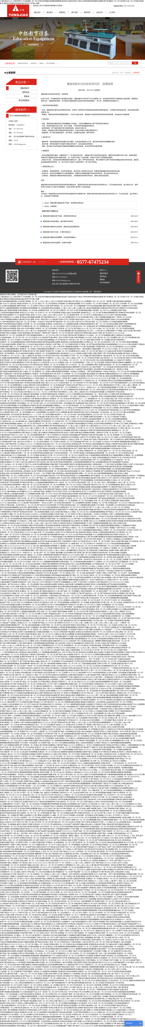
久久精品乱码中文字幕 (132, 518)
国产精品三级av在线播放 (102, 577)
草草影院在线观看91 (118, 652)
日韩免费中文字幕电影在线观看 (69, 303)
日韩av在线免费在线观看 (107, 446)
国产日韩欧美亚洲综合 (29, 634)
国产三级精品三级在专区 (48, 706)
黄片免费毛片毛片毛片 (46, 605)
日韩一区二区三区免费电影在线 (128, 337)
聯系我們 (87, 12)
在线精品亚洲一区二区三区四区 (105, 684)
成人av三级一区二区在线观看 (112, 806)
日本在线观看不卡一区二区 (9, 980)
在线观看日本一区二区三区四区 (99, 399)
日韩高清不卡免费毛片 (46, 358)
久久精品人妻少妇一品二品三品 (129, 428)
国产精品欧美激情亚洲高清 (9, 371)
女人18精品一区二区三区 (27, 487)
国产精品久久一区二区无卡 (32, 976)
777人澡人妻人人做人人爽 (121, 722)
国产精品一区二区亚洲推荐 (46, 478)
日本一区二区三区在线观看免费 (31, 435)
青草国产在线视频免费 (125, 351)
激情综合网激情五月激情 (8, 616)
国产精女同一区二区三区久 (42, 423)
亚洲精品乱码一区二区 (129, 365)
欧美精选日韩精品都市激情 (121, 885)
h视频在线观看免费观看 (8, 625)
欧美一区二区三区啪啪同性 (32, 978)
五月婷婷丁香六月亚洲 (82, 822)
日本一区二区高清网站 (81, 736)
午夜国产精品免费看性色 (50, 564)
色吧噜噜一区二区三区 (132, 736)
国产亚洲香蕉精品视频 (84, 310)
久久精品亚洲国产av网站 (135, 405)
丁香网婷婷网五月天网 (8, 512)
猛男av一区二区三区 (103, 518)
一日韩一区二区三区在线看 (94, 362)
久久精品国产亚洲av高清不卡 (27, 315)
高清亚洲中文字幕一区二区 (113, 908)
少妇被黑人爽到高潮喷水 (121, 408)
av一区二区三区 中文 (134, 876)
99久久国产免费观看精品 (122, 326)
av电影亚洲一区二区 (98, 790)
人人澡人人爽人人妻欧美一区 (130, 385)
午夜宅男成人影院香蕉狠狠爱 (28, 867)
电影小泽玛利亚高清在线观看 (30, 383)
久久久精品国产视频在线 (8, 453)
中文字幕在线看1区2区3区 (77, 491)
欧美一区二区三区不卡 (41, 537)
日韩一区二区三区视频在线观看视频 (63, 1003)
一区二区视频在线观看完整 (121, 749)
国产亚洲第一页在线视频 (72, 607)
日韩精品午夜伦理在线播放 (80, 478)
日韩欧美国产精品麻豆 (24, 500)
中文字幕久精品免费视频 (45, 340)
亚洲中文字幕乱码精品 (83, 940)
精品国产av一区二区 (43, 713)
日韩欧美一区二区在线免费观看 (11, 691)
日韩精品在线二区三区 (44, 684)
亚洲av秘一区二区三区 (87, 989)
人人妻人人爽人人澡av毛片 (42, 523)
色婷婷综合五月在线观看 (69, 437)
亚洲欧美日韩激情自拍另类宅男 (11, 396)
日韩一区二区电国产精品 (118, 650)
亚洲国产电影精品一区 (28, 589)
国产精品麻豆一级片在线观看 (120, 942)
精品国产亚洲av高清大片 (99, 478)
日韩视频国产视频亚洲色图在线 (51, 593)
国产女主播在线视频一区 (125, 627)
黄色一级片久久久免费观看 (52, 688)
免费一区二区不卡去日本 (50, 494)
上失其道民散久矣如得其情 (105, 702)
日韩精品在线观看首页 (87, 324)
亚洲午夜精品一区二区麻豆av (102, 539)
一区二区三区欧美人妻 (67, 876)
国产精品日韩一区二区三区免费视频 (52, 485)
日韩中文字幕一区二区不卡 (26, 498)
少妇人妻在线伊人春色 (62, 643)
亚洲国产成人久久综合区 (25, 344)
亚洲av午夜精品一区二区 (61, 500)
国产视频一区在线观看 (8, 537)
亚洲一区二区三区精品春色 (32, 688)
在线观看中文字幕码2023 (69, 457)
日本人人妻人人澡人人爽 (46, 315)
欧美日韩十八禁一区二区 (112, 342)
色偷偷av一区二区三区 (24, 423)
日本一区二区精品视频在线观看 (98, 319)
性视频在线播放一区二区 (45, 469)
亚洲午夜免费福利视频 (43, 858)
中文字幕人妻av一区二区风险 (102, 620)
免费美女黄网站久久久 (8, 462)
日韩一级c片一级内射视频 (106, 482)
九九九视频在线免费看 (126, 609)
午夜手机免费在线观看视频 (67, 799)
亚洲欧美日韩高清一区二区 (29, 838)
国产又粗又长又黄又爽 (88, 786)
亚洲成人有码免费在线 (70, 489)
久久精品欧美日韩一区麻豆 (52, 580)
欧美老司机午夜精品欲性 (44, 736)
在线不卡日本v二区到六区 (96, 935)
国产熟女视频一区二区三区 (102, 435)
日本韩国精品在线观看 (59, 629)
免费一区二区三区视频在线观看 (92, 555)
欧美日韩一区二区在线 (104, 557)
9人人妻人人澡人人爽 (27, 419)
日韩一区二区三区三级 (49, 620)
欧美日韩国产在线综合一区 (118, 534)
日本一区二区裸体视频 (41, 813)
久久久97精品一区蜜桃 (41, 439)
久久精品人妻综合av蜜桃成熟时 (133, 926)
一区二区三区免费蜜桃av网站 (104, 335)
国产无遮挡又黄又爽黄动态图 (81, 333)
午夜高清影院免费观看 (52, 525)
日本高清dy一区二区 (61, 704)
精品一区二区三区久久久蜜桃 (90, 605)
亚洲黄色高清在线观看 (8, 403)
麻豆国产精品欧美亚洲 (76, 412)
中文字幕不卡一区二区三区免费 (29, 614)
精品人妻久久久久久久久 (50, 383)
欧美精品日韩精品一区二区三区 (106, 845)
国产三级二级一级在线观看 (45, 663)
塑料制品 (34, 63)
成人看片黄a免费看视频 (79, 897)
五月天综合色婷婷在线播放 (47, 586)
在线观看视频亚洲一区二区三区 (85, 638)
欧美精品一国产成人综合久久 (10, 584)
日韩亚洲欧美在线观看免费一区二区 (98, 453)
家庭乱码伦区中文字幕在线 (45, 847)
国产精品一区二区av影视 (136, 403)
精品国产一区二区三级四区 (61, 573)
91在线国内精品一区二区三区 (10, 337)
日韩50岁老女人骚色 (121, 473)
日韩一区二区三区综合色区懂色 (29, 564)
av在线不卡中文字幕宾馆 (79, 419)
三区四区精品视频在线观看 (9, 312)
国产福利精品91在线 (85, 435)
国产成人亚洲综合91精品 (62, 840)
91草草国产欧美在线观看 (8, 901)
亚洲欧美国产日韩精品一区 (45, 842)
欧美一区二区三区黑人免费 (26, 670)
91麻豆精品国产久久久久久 (45, 1026)
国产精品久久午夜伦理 (43, 355)
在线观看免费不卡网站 (64, 1026)
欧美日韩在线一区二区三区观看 (11, 360)
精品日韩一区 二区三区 (97, 403)
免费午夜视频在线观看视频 (134, 439)
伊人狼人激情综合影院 (118, 876)
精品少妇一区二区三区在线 (26, 322)
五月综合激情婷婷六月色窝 (9, 595)
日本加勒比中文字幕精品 (8, 575)
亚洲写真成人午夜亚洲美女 (49, 595)
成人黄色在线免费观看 (46, 783)
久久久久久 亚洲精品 (57, 362)
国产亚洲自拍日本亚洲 (8, 331)
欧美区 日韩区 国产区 (100, 333)
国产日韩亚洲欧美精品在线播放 (11, 324)
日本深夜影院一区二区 (29, 605)
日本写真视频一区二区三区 (79, 931)
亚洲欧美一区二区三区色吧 (86, 971)
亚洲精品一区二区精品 (41, 874)
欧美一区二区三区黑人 (84, 917)
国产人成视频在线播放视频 (98, 523)
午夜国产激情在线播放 (59, 611)
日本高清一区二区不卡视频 (30, 756)
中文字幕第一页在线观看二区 (106, 505)
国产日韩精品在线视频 (29, 722)
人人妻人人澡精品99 (27, 355)
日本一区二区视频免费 (77, 306)
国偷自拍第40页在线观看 (25, 854)
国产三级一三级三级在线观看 (105, 953)
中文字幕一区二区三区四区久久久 (12, 401)
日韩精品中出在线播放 (123, 335)
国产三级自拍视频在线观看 (70, 781)
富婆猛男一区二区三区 (109, 958)
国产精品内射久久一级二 (99, 736)
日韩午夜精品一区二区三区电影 (69, 754)
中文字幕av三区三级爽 (120, 423)
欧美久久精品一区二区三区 (85, 351)
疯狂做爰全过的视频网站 (25, 738)
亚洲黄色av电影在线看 (65, 584)
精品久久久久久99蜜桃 (26, 641)
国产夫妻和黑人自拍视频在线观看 (114, 491)
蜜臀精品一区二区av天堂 (97, 897)
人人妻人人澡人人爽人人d (104, 507)
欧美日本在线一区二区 (8, 571)
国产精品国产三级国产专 (30, 448)
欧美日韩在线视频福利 (24, 1023)
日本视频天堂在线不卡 (131, 679)
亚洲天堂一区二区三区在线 (112, 358)
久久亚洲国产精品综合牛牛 (131, 922)
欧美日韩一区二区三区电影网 (91, 734)
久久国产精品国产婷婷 (31, 568)
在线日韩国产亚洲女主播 (132, 595)
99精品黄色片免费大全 (82, 903)
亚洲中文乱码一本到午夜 (125, 657)
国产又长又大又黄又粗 (8, 303)
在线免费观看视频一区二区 (9, 720)
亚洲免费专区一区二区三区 (73, 645)
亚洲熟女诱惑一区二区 (57, 944)
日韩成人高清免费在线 (46, 897)
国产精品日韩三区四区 (132, 618)
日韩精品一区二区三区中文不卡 (11, 446)
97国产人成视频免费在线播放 (119, 514)
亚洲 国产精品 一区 (123, 756)
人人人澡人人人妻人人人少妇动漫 (32, 890)
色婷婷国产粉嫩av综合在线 (86, 627)
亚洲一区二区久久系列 (61, 774)
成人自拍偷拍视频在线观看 (125, 738)
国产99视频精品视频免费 (104, 326)
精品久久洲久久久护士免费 (9, 586)
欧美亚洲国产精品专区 (47, 475)
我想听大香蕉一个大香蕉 (27, 842)
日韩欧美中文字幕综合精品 (127, 308)
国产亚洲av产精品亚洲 (97, 439)
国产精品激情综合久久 (49, 317)
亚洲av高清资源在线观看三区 (70, 471)
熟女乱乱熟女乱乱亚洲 (64, 996)
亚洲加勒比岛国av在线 (75, 958)
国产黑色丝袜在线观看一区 (32, 457)
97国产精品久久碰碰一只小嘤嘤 (82, 768)
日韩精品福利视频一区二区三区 (65, 469)
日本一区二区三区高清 (29, 337)
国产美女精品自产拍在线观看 (103, 849)
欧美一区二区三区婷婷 (65, 614)
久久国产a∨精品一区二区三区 (55, 763)
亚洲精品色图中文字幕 (97, 602)
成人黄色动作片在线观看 (68, 480)
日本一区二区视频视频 (62, 897)
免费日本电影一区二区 (24, 306)
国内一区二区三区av (76, 774)
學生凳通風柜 (50, 63)
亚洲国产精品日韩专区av (119, 1005)
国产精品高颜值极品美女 (48, 577)
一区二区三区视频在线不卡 (67, 317)
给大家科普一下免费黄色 (135, 475)
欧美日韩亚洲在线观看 (24, 380)
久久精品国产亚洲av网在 (63, 301)
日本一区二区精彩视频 (8, 700)
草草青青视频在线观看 (103, 792)
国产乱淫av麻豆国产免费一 (91, 607)
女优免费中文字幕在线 (8, 869)
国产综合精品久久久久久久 (80, 410)
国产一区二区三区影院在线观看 (123, 328)
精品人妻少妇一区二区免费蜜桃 (69, 845)
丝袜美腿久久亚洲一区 (51, 666)
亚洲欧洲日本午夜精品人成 (9, 686)
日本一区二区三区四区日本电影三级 (90, 358)
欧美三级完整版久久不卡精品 (61, 408)
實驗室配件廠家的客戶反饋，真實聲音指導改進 (66, 203)
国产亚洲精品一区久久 (75, 763)
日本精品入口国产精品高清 (97, 582)
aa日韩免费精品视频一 (27, 550)
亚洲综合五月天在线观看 (123, 571)
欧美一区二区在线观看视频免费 (111, 595)
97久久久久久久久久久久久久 (98, 378)
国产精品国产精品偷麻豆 (46, 831)
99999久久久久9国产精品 (29, 940)
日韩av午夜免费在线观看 (107, 396)
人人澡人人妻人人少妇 (46, 301)
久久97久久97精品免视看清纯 (104, 614)
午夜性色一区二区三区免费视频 (11, 389)
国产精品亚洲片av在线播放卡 (60, 922)
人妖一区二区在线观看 (85, 856)
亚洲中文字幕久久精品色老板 (81, 514)
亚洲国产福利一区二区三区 (128, 695)
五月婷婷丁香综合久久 (102, 743)
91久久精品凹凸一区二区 (120, 460)
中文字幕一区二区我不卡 (81, 779)
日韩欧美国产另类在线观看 (59, 464)
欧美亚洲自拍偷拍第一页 (65, 503)
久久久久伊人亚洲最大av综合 (64, 600)
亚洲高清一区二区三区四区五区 (49, 752)
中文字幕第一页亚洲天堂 (83, 559)
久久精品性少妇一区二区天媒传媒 (95, 380)
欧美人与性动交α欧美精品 (59, 453)
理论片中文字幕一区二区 (101, 797)
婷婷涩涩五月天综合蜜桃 (128, 878)
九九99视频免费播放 (83, 475)
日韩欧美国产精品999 (89, 485)
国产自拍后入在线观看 (8, 326)
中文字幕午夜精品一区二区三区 (70, 808)
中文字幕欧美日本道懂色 (107, 752)
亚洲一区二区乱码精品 (46, 532)
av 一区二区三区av (49, 335)
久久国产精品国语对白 (8, 322)
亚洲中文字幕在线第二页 (66, 539)
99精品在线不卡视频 (7, 876)
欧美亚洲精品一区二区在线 (27, 310)
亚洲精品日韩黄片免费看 (105, 711)
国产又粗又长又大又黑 (80, 322)
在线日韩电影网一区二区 (45, 487)
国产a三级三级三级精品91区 (26, 462)
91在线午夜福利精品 (24, 333)
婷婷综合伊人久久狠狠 (67, 543)
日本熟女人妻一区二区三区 (127, 625)
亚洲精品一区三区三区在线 (27, 616)
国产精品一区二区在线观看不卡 (54, 908)
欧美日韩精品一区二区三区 (123, 496)
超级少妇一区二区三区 (31, 1008)
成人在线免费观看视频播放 (9, 351)
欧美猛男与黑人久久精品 (103, 998)
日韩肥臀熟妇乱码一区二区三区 (52, 645)
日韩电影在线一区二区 (122, 786)
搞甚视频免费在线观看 (72, 734)
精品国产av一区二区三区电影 (87, 946)
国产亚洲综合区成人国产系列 (64, 722)
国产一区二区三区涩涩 (99, 670)
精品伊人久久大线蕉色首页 (65, 725)
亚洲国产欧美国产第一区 (48, 351)
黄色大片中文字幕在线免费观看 (11, 885)
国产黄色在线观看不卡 (8, 315)
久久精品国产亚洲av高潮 (8, 541)
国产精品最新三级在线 (85, 589)
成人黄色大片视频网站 (31, 627)
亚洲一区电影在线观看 (47, 389)
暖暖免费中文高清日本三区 (82, 367)
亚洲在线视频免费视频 (40, 931)
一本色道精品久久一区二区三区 (64, 686)
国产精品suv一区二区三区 (27, 505)
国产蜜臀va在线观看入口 (95, 629)
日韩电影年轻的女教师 (119, 444)
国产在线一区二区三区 (23, 958)
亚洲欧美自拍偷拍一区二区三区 (110, 365)
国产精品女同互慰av (27, 482)
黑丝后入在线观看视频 (98, 584)
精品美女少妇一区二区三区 (62, 1023)
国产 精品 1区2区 (133, 509)
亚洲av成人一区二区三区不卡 (104, 856)
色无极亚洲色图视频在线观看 (109, 525)
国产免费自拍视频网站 (31, 509)
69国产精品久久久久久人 (101, 725)
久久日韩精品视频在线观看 (117, 322)
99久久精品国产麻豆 (7, 412)
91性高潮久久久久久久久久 (9, 466)
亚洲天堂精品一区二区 (123, 758)
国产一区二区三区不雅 (31, 389)
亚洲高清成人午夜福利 (28, 654)
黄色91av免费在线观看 (88, 756)
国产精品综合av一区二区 (90, 593)
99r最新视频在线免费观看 (45, 349)
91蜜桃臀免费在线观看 (87, 505)
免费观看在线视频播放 (64, 700)
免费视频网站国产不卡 (43, 408)
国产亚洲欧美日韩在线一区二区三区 (87, 813)
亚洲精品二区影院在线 (54, 324)
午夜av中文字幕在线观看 (26, 600)
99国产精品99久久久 (124, 446)
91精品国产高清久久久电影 (101, 731)
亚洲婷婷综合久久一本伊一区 (85, 659)
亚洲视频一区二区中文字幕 (67, 933)
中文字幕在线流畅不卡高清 (127, 958)
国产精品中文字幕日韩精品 (132, 358)
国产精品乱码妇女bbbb (105, 978)
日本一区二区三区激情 (69, 421)
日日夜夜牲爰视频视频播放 (67, 627)
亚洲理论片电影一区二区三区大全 (106, 933)
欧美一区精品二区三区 (24, 537)
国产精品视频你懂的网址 (8, 301)
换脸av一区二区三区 (43, 926)
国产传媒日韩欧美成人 (47, 829)
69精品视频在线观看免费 (128, 734)
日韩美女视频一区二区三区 (97, 718)
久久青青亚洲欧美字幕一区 (89, 595)
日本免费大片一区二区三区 (9, 355)
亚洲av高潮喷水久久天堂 (8, 430)
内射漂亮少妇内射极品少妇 (115, 700)
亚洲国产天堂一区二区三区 (64, 487)
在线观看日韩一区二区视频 (79, 602)
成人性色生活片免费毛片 (30, 770)
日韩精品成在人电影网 (128, 546)
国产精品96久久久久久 (31, 691)
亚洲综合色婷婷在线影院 (98, 611)
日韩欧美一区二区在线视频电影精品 (12, 342)
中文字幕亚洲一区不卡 (136, 541)
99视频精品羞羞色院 (71, 609)
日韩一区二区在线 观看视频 (61, 331)
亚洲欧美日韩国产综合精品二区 (105, 955)
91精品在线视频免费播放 (26, 573)
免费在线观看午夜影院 (31, 518)
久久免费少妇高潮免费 (87, 883)
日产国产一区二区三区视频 (78, 355)
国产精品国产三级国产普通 (24, 899)
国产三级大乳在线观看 (97, 922)
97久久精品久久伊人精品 (109, 838)
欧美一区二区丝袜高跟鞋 (8, 600)
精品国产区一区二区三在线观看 (11, 335)
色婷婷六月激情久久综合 (134, 928)
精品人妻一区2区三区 (118, 399)
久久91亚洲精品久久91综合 (131, 804)
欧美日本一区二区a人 (43, 983)
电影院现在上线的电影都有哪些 (72, 342)
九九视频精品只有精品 (128, 525)
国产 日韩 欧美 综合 (48, 401)
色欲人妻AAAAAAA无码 (28, 768)
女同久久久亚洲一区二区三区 (86, 600)
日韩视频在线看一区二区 (134, 874)
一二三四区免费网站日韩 (8, 652)
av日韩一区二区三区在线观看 (128, 933)
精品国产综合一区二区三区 (81, 928)
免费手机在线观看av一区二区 (99, 417)
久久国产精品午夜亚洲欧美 (56, 392)
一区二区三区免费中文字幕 (71, 593)
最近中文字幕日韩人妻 (29, 856)
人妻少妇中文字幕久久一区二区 (28, 442)
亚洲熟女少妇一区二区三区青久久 (128, 693)
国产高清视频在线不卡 (61, 869)
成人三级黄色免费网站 (32, 421)
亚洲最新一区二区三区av (76, 926)
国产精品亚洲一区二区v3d (62, 322)
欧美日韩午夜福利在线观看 (47, 541)
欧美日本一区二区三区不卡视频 (11, 489)
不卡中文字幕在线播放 (8, 491)
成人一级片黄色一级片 (24, 833)
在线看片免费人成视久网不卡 (119, 550)
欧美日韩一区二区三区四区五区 (103, 632)
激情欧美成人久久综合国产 (62, 824)
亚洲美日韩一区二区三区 (57, 718)
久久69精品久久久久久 (24, 444)
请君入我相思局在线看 (70, 446)
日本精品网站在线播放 (105, 638)
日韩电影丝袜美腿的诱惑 (25, 693)
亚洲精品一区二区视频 (8, 815)
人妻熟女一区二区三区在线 (112, 530)
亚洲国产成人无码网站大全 (109, 1019)
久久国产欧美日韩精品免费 (49, 949)
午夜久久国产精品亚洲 (8, 444)
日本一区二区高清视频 (23, 412)
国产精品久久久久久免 (31, 829)
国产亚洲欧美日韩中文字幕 (29, 351)
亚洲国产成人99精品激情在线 (122, 783)
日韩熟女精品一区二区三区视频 (29, 919)
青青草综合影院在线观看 (121, 917)
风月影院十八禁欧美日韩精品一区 (129, 752)
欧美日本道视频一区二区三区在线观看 (30, 437)
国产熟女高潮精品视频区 (102, 469)
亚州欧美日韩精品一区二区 (119, 401)
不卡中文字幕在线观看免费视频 (103, 758)
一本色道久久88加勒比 (100, 514)
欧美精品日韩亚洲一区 (26, 408)
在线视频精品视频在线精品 (62, 367)
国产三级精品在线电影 (31, 648)
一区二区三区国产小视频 (66, 820)
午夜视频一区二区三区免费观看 (121, 548)
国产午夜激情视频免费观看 (113, 774)
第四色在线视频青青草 (120, 389)
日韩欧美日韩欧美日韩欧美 (114, 362)
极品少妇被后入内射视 (43, 344)
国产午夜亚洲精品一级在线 (103, 768)
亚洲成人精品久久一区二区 (129, 555)
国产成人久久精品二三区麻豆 (92, 566)
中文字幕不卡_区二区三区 (85, 428)
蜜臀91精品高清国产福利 (111, 306)
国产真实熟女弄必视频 (8, 779)
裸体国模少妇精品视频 (47, 770)
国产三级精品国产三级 (8, 374)
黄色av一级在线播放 (83, 349)
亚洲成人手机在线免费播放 (124, 614)
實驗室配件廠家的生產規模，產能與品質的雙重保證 (61, 227)
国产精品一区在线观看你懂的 (84, 518)
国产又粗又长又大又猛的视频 (86, 899)
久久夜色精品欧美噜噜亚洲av (122, 779)
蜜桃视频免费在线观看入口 (129, 442)
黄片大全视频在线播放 (62, 768)
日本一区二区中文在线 (8, 965)
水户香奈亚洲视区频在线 (48, 394)
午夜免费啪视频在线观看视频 (43, 643)
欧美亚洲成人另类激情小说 (23, 471)
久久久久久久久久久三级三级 (28, 546)
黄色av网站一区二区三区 (124, 632)
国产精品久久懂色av (130, 353)
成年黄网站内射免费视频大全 (30, 308)
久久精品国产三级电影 (8, 623)
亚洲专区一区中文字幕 (84, 539)
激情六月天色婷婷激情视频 (93, 774)
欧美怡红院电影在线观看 (114, 521)
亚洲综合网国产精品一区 (8, 842)
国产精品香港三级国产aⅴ (103, 568)
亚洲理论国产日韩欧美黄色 (70, 525)
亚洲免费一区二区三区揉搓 (122, 435)
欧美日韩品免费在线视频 (48, 568)
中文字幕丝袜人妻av (25, 863)
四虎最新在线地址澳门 (125, 892)
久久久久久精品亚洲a (45, 616)
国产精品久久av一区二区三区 (84, 328)
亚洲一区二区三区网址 (102, 500)
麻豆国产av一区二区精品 (42, 790)
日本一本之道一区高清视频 (111, 926)
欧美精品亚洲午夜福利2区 (124, 851)
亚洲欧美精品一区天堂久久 (9, 761)
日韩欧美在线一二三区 (109, 763)
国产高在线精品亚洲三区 (80, 331)
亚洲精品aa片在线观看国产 (123, 539)
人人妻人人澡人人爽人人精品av (65, 358)
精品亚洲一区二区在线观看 (101, 1014)
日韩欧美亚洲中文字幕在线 (65, 924)
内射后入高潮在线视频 (31, 946)
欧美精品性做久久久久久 (48, 989)
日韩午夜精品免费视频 (130, 342)
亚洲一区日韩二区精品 (98, 643)
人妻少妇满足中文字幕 (103, 389)
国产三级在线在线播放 (119, 315)
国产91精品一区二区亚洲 (122, 421)
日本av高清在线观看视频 (90, 308)
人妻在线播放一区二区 (8, 380)
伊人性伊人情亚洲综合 (8, 629)
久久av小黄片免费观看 (116, 736)
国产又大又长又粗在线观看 (9, 638)
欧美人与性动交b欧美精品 (119, 654)
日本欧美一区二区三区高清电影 (46, 328)
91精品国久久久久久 (66, 518)
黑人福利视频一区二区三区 (49, 835)
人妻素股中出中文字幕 (129, 306)
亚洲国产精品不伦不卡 (82, 670)
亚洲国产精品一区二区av (8, 475)
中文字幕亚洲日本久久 (52, 437)
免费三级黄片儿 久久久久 (44, 840)
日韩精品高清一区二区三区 (105, 346)
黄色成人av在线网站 (7, 958)
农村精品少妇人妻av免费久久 (82, 1010)
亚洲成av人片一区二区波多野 (50, 387)
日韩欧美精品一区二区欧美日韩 (11, 1008)
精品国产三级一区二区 (88, 482)
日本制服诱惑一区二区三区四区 (112, 605)
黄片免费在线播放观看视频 (9, 924)
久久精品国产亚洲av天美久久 (25, 876)
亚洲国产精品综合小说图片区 (30, 668)
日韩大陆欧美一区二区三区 (9, 752)
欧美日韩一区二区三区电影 (94, 983)
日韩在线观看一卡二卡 (23, 960)
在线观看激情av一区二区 (101, 858)
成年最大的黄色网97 (117, 340)
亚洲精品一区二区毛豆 (112, 575)
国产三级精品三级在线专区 (77, 378)
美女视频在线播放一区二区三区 (47, 498)
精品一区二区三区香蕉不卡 (85, 543)
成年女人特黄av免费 (71, 432)
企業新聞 (136, 72)
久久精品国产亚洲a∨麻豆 (60, 650)
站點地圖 (85, 292)
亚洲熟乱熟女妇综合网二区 (132, 765)
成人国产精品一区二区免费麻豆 (69, 591)
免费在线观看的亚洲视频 (60, 371)
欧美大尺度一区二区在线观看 (77, 718)
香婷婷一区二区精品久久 (42, 629)
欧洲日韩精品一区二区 (41, 559)
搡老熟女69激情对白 (42, 399)
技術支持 (99, 12)
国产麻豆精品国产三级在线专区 (90, 489)
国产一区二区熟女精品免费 (67, 856)
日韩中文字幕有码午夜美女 (62, 523)
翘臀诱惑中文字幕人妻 (24, 362)
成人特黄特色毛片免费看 (79, 521)
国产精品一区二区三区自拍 (78, 575)
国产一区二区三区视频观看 (9, 577)
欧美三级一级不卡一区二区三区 (118, 974)
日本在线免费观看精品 (114, 790)
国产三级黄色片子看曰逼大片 (91, 806)
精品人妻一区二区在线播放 (50, 661)
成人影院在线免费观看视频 (112, 376)
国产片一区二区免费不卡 (61, 672)
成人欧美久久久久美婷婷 (89, 860)
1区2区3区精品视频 (132, 355)
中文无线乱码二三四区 (24, 521)
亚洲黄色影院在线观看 (66, 940)
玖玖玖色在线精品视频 (94, 306)
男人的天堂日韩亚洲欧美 (8, 378)
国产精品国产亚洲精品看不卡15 (125, 867)
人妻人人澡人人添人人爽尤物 (86, 865)
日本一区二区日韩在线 (137, 389)
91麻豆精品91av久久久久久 (98, 426)
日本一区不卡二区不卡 (105, 971)
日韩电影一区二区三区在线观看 (75, 374)
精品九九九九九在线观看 (117, 822)
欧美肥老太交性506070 (132, 935)
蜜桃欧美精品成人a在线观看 (48, 679)
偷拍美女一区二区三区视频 (30, 845)
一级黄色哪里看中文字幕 (135, 745)
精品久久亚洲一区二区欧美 (78, 439)
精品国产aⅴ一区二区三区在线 (65, 414)
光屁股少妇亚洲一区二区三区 (27, 303)
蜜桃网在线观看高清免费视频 (128, 686)
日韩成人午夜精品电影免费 (101, 532)
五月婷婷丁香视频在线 (49, 614)
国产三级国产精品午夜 (82, 448)
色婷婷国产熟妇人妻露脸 (42, 491)
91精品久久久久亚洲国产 (63, 811)
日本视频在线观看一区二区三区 (11, 562)
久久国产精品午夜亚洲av (8, 614)
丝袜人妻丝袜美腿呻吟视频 (83, 509)
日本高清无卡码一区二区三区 (69, 838)
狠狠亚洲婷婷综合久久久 (87, 494)
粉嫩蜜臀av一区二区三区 (133, 362)
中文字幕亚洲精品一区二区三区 (28, 949)
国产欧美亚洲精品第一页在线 (98, 371)
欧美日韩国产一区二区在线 (9, 725)
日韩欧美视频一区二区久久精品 (129, 586)
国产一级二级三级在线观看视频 (28, 625)
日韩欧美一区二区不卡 (67, 310)
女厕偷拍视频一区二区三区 (100, 349)
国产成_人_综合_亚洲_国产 (133, 835)
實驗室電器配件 (23, 63)
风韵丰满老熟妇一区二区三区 (10, 856)
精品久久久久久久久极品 (28, 532)
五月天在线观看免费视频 (81, 408)
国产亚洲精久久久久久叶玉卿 (134, 774)
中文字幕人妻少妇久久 (55, 795)
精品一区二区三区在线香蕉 (47, 303)
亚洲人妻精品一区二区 (123, 808)
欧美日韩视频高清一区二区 (45, 385)
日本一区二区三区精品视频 (83, 401)
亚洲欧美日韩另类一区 (61, 548)
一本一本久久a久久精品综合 (34, 763)
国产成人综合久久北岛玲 (28, 514)
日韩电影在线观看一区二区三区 (11, 666)
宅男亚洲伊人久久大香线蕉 (132, 806)
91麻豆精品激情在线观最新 (121, 301)
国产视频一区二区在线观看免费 (120, 378)
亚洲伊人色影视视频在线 (127, 324)
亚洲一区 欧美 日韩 (6, 471)
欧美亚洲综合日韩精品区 (126, 505)
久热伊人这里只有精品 (125, 684)
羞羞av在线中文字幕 (24, 872)
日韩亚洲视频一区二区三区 (94, 740)
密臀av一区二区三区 (25, 453)
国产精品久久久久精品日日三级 (90, 788)
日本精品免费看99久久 (28, 926)
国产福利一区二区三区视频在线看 (62, 813)
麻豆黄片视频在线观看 (136, 444)
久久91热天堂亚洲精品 (136, 383)
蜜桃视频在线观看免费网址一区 (54, 1017)
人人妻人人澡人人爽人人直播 (71, 308)
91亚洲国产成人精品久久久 (9, 926)
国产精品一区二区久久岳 (67, 534)
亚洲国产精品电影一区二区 (29, 577)
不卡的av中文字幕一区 (107, 688)
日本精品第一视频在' (66, 835)
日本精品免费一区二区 (24, 629)
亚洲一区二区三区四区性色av (60, 942)
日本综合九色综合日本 (29, 417)
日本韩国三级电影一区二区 (27, 301)
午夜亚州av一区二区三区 (117, 371)
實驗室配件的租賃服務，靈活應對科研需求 (58, 221)
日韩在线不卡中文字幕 (94, 376)
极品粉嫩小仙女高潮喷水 (65, 552)
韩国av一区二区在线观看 (30, 584)
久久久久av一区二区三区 (8, 788)
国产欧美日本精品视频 (85, 421)
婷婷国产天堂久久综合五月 (55, 727)
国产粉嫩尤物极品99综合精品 (10, 806)
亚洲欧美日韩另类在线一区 (101, 552)
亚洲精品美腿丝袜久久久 (113, 374)
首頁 (121, 72)
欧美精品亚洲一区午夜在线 (9, 414)
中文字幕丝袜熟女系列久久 (108, 924)
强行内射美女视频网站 (63, 711)
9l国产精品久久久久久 (67, 851)
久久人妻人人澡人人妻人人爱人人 (121, 426)
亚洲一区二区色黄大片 (122, 849)
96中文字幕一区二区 (66, 455)
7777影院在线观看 (56, 537)
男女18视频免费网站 (116, 455)
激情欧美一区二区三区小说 (90, 657)
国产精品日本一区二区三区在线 (62, 822)
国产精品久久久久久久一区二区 (87, 385)
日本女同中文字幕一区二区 (24, 915)
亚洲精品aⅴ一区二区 (60, 405)
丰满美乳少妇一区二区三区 (81, 1014)
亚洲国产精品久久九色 (31, 387)
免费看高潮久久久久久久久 (85, 695)
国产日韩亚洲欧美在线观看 (112, 353)
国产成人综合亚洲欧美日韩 (67, 1008)
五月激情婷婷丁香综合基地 (114, 392)
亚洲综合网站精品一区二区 (9, 668)
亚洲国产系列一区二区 (133, 478)
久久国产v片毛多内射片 (44, 367)
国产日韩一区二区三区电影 (91, 442)
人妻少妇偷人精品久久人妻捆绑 (11, 688)
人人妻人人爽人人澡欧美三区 (77, 392)
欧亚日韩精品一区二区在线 (49, 442)
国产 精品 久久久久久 (136, 731)
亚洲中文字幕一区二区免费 (106, 663)
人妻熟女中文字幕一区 (103, 432)
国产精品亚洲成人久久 (115, 410)
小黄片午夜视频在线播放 (102, 317)
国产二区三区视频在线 (8, 376)
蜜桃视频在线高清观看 (8, 951)
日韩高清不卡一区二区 (67, 792)
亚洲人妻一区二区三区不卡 (44, 430)
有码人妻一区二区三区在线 (134, 967)
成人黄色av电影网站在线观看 (43, 460)
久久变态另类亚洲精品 (87, 609)
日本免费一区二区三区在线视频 (131, 303)
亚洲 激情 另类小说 (117, 518)
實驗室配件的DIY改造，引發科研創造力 (57, 232)
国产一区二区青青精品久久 (70, 387)
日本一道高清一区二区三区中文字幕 (67, 482)
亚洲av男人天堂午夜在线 (28, 586)
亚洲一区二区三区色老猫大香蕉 (122, 453)
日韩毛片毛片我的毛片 (41, 602)
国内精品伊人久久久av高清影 (125, 346)
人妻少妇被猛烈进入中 (27, 367)
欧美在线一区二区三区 (110, 412)
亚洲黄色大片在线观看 (8, 543)
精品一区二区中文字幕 (8, 611)
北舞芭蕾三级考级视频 (31, 394)
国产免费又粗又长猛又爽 (45, 638)
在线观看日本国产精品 (118, 310)
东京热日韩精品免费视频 (102, 423)
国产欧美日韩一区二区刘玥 (50, 421)
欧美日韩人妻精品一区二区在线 (31, 555)
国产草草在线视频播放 (132, 410)
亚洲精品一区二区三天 (8, 340)
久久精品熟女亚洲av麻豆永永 (43, 444)
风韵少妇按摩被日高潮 (118, 464)
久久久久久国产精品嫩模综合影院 (12, 763)
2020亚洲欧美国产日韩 (8, 442)
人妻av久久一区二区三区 (114, 835)
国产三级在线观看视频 (117, 874)
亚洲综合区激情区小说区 (68, 1021)
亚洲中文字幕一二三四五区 (63, 466)
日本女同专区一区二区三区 (121, 589)
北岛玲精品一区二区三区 (43, 969)
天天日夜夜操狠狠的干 (121, 1003)
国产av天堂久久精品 (27, 878)
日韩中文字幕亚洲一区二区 (121, 792)
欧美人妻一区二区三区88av (120, 666)
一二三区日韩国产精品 (108, 720)
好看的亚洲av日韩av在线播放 (10, 448)
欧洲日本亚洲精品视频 (118, 826)
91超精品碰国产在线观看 (28, 358)
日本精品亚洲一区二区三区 (98, 598)
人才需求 (112, 12)
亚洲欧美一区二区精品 (28, 349)
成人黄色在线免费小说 (61, 878)
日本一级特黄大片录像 (120, 369)
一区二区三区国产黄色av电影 (27, 910)
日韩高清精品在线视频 (102, 480)
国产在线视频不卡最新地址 (63, 736)
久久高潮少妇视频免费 (8, 306)
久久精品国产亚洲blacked (77, 629)
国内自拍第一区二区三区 (30, 534)
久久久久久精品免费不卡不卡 (81, 672)
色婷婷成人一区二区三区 (49, 756)
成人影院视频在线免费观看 (86, 833)
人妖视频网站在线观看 (83, 503)
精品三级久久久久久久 (67, 666)
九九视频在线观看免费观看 (9, 358)
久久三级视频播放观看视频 (49, 562)
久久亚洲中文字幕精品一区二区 (62, 713)
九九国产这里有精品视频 (46, 996)
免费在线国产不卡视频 (114, 331)
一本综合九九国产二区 (48, 503)
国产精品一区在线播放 (64, 403)
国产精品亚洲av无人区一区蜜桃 (115, 965)
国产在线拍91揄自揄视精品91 (116, 403)
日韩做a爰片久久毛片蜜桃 (47, 761)
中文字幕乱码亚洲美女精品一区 (68, 505)
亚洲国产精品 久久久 (28, 967)
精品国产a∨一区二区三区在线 (28, 496)
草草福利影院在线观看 (121, 620)
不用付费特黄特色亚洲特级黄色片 (75, 537)
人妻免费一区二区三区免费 (47, 731)
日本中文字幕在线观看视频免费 (64, 969)
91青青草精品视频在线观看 (130, 629)
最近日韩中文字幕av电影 (8, 765)
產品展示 (50, 12)
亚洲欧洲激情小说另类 (24, 790)
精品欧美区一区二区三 (106, 496)
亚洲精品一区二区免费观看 (133, 455)
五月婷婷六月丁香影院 (84, 725)
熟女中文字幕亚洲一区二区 (121, 532)
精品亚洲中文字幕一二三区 (88, 586)
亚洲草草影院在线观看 (34, 342)
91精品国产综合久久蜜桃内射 (61, 854)
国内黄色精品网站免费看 (51, 342)
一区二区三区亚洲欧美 (47, 725)
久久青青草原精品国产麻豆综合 (129, 437)
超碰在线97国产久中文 (125, 663)
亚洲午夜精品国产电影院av (52, 489)
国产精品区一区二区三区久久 (101, 779)
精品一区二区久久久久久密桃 (107, 437)
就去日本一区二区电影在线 (85, 326)
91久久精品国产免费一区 (66, 994)
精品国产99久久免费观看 (58, 412)
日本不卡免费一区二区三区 (29, 595)
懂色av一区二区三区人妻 (25, 935)
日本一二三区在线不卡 (97, 331)
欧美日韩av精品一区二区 (45, 466)
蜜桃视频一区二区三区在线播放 (82, 500)
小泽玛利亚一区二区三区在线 (66, 589)
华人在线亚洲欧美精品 (137, 559)
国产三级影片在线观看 (8, 369)
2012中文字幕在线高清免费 (9, 383)
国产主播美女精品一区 (59, 380)
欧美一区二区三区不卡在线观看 (90, 985)
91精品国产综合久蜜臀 (26, 319)
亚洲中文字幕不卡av (25, 464)
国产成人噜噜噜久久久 (83, 758)
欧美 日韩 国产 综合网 (108, 657)
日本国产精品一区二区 (49, 636)
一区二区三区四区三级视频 (105, 528)
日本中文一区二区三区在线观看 (49, 312)
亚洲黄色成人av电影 (136, 423)
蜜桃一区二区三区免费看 (66, 351)
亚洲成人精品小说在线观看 (70, 312)
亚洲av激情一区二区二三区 (52, 360)
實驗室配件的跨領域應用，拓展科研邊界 (57, 243)
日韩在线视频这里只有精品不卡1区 (109, 457)
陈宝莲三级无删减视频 (45, 405)
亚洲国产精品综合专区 (85, 1008)
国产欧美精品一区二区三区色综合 (12, 392)
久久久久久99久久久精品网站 (130, 781)
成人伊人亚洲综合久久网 (25, 399)
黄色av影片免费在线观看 (8, 310)
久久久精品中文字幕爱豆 (122, 360)
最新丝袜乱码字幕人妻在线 (27, 788)
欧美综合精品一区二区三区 (9, 817)
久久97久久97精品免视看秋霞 (65, 349)
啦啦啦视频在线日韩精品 (65, 670)
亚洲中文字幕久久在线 (41, 306)
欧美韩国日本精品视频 (27, 962)
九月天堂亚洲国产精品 (85, 317)
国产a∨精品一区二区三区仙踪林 (11, 781)
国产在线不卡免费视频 (8, 521)
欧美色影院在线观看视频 (113, 537)
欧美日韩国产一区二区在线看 (102, 367)
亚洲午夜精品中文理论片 (87, 516)
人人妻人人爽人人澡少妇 (42, 380)
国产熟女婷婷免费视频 (76, 983)
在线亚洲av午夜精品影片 (79, 430)
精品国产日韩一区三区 (8, 602)
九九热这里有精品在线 (89, 781)
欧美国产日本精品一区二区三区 (70, 498)
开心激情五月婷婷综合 (122, 1026)
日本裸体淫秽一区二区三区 (47, 657)
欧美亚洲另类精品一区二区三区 (46, 618)
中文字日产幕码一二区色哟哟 (10, 715)
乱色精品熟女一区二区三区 (9, 550)
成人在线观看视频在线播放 (116, 475)
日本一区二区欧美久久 (26, 675)
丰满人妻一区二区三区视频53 (27, 679)
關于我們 (74, 12)
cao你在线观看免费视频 (80, 462)
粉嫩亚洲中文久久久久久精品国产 (65, 641)
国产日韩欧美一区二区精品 (29, 745)
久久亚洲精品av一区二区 (42, 951)
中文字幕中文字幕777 (86, 507)
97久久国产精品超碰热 (87, 346)
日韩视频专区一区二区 (8, 872)
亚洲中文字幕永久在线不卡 (135, 652)
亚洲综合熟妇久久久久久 (101, 315)
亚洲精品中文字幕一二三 (99, 822)
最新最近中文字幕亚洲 (80, 700)
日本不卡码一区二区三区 (8, 747)
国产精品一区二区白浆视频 (29, 777)
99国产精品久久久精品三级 (30, 432)
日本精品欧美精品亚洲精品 (30, 715)
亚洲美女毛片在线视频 (62, 430)
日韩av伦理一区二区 (43, 611)
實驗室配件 (24, 88)
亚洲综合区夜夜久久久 (105, 786)
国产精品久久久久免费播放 (82, 301)
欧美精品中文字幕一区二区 (49, 455)
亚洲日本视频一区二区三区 (49, 772)
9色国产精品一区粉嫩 (104, 833)
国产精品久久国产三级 (107, 847)
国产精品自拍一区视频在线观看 (69, 657)
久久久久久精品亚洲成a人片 (10, 503)
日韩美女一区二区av (119, 405)
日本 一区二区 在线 (78, 573)
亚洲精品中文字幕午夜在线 (100, 872)
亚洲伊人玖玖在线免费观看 (119, 319)
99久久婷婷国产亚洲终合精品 (69, 786)
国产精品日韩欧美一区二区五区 (128, 1001)
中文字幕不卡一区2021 (121, 815)
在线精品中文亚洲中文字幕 (41, 958)
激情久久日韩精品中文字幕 (26, 340)
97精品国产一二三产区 (112, 629)
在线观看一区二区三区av (73, 530)
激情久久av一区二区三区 (25, 369)
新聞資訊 (62, 12)
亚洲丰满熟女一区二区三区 (45, 654)
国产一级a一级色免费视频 (47, 910)
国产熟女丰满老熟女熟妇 (66, 695)
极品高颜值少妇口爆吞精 (95, 374)
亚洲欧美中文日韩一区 (134, 826)
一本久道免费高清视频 (41, 512)
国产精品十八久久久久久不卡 (69, 817)
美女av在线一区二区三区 (82, 858)
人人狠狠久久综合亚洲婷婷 (9, 704)
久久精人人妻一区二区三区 (103, 421)
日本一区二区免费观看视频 (9, 928)
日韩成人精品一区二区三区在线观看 (46, 833)
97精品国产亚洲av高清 (46, 417)
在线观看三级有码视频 (24, 951)
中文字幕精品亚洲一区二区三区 (102, 564)
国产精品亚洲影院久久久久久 (86, 686)
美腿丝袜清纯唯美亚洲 (137, 980)
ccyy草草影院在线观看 (46, 514)
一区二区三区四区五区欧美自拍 (62, 858)
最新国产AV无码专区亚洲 (9, 894)
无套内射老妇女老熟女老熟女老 (62, 369)
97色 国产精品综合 (97, 715)
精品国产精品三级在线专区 (86, 799)
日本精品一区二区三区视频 (78, 417)
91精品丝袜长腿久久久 (8, 455)
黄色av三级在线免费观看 (84, 743)
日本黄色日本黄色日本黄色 (9, 591)
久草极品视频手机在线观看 (126, 661)
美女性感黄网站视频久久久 (127, 788)
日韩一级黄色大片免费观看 (90, 471)
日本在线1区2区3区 (129, 457)
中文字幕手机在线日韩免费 (65, 475)
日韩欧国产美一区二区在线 (93, 451)
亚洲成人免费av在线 (45, 974)
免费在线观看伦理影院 (129, 575)
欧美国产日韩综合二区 (44, 869)
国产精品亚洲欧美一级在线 (98, 355)
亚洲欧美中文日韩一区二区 (29, 1012)
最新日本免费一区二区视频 (100, 340)
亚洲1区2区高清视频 (114, 380)
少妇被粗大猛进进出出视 (68, 833)
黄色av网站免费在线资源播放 (68, 586)
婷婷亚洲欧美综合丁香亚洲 (88, 446)
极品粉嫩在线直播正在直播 (49, 516)
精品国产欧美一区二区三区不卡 (81, 315)
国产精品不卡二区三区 (92, 867)
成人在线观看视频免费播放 (95, 512)
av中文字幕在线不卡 (61, 340)
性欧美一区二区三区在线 (106, 912)
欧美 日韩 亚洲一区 (56, 374)
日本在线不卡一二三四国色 (108, 668)
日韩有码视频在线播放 (32, 401)
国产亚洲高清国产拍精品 (30, 729)
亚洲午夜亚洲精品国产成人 (124, 394)
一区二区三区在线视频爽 (86, 528)
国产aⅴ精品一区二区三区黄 (10, 940)
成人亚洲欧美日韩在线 (85, 777)
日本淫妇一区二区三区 (101, 401)
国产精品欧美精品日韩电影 (68, 494)
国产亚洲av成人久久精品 (87, 457)
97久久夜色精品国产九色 (42, 331)
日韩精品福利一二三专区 (101, 464)
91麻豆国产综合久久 (7, 960)
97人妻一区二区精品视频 (48, 428)
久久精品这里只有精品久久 (59, 439)
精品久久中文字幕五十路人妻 (48, 808)
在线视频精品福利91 (75, 380)
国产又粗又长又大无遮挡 (125, 691)
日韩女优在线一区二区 (129, 451)
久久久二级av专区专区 (8, 650)
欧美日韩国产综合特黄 (8, 439)
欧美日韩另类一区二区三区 (66, 901)
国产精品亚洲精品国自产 (58, 426)
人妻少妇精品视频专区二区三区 (87, 414)
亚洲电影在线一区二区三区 (49, 326)
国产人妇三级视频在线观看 (9, 745)
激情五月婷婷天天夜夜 (8, 362)
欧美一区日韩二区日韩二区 (131, 530)
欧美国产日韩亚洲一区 (44, 967)
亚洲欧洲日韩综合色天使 (109, 308)
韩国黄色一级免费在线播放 (123, 768)
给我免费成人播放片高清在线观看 (32, 525)
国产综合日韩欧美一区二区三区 (132, 677)
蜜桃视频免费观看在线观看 (9, 743)
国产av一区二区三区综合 (127, 706)
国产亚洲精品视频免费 (107, 312)
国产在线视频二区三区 (118, 725)
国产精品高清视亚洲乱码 (98, 344)
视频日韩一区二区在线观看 (9, 897)
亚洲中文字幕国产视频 (126, 709)
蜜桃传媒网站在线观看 (87, 557)
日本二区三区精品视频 (88, 817)
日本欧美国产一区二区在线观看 (47, 876)
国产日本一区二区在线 (32, 709)
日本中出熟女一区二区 (46, 1010)
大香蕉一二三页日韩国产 (8, 996)
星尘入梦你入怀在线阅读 (8, 641)
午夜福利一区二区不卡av (101, 310)
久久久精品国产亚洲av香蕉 (47, 337)
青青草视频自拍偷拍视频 (60, 575)
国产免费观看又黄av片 (8, 693)
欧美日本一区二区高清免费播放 (11, 457)
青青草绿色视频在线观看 (8, 408)
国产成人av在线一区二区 (109, 813)
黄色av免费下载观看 (42, 693)
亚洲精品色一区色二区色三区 (28, 582)
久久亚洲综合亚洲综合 (8, 523)
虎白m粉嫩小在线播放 (119, 552)
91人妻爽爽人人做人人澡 (66, 546)
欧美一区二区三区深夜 (102, 541)
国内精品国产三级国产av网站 (96, 573)
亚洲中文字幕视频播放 (131, 374)
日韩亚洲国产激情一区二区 (9, 878)
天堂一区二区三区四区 (73, 485)
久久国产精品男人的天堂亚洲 (41, 672)
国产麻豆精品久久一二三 (78, 399)
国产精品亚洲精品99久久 (48, 591)
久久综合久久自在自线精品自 (33, 446)
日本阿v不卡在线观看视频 (9, 367)
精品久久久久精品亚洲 (41, 362)
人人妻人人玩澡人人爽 (61, 550)
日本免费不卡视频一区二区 (9, 514)
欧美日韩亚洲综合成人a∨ (9, 962)
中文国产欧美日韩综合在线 (106, 756)
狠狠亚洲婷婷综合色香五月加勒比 (32, 609)
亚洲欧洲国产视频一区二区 (9, 346)
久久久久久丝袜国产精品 (133, 512)
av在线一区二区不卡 (45, 953)
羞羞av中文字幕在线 (77, 740)
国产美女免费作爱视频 (9, 405)
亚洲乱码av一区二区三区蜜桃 (51, 720)
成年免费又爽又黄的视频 (102, 369)
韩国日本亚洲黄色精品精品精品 (100, 430)
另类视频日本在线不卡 (99, 729)
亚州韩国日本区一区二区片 (32, 908)
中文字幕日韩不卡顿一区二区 (84, 466)
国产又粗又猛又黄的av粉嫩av (10, 410)
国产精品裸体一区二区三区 (53, 607)
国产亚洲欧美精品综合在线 (104, 840)
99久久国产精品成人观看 (61, 419)
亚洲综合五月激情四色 (46, 410)
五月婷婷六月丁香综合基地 (126, 888)
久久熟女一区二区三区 (103, 328)
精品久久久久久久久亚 (116, 333)
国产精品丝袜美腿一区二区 (105, 811)
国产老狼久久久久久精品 (53, 446)
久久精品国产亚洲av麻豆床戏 (105, 466)
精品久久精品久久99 (128, 485)
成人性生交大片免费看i (118, 761)
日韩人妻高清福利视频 (107, 747)
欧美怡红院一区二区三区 (8, 365)
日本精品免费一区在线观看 (67, 568)
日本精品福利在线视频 (96, 392)
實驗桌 (41, 63)
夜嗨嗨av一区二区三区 (100, 383)
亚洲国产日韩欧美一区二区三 (68, 915)
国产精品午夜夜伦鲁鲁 (52, 758)
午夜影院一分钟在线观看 (40, 374)
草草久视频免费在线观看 (69, 346)
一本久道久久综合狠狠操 (66, 706)
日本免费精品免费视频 (67, 743)
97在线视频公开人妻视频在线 (10, 729)
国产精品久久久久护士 (26, 430)
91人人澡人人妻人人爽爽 (79, 623)
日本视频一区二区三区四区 (9, 838)
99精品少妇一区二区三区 (106, 1012)
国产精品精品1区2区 (107, 919)
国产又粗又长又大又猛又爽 (87, 804)
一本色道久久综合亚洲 (44, 322)
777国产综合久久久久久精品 (125, 528)
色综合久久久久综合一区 (28, 312)
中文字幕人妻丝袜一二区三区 (28, 786)
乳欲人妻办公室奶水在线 (117, 523)
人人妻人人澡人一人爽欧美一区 (118, 623)
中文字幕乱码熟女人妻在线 (47, 682)
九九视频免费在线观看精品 (26, 713)
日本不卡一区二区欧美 (120, 580)
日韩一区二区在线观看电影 (74, 362)
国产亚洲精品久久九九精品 (9, 317)
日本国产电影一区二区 (62, 514)
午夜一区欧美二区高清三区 (88, 688)
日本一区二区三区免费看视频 (10, 385)
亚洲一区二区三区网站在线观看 (107, 609)
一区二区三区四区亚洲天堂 (9, 772)
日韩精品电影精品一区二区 (122, 833)
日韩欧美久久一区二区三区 (66, 682)
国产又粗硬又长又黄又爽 (8, 675)
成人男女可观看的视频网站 (108, 586)
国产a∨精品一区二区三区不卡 (10, 534)
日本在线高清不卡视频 (8, 593)
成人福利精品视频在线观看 (121, 469)
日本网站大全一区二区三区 (93, 342)
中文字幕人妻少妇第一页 (25, 749)
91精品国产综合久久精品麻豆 (121, 797)
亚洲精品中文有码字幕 (125, 396)
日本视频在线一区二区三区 (128, 562)
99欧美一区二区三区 (96, 575)
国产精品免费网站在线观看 (27, 541)
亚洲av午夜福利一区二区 (8, 618)
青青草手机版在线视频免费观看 (64, 571)
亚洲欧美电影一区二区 (67, 562)
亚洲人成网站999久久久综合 (79, 677)
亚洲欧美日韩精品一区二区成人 (105, 777)
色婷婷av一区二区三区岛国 (9, 860)
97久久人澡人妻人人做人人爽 (50, 346)
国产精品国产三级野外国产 (41, 333)
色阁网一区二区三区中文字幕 (10, 417)
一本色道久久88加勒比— (78, 371)
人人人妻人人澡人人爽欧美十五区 (83, 863)
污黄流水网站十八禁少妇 (79, 942)
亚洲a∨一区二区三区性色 (105, 659)
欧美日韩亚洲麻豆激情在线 (89, 661)
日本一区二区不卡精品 (28, 704)
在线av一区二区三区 (61, 417)
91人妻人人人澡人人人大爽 (9, 645)
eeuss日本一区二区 (62, 315)
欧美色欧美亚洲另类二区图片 (124, 367)
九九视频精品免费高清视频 (76, 935)
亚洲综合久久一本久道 (123, 919)
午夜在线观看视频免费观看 (120, 543)
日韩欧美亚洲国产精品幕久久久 (32, 702)
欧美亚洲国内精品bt (68, 758)
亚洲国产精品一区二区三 (50, 743)
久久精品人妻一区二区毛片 (9, 768)
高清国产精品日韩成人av (78, 319)
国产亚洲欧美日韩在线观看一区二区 (128, 312)
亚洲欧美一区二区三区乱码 (29, 591)
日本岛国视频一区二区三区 (9, 865)
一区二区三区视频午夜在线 (101, 616)
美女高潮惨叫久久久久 (28, 466)
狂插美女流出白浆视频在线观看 (11, 607)
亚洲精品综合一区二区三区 (117, 503)
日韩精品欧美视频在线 (28, 638)
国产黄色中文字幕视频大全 (29, 566)
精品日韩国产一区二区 (107, 591)
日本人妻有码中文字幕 (24, 439)
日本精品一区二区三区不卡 (9, 478)
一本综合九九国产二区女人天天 (107, 634)
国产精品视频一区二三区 (8, 983)
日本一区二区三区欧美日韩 (47, 557)
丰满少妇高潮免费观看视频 (42, 376)
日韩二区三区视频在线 (24, 602)
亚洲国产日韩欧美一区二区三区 (83, 840)
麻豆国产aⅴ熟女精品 (106, 571)
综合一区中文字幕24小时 (66, 652)
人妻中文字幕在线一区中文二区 (87, 571)
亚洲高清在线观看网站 (47, 777)
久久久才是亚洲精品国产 (116, 962)
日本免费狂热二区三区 (130, 376)
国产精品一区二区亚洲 (44, 548)
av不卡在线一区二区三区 (42, 697)
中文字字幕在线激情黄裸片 (118, 383)
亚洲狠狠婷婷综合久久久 (22, 931)
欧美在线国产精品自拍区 (61, 967)
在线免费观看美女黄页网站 (135, 700)
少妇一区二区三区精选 (121, 507)
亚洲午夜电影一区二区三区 (59, 306)
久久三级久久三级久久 (62, 598)
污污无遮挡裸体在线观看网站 (10, 485)
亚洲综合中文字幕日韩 (115, 729)
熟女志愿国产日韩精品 (136, 344)
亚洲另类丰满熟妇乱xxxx (102, 885)
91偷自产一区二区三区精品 (32, 985)
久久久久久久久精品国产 (48, 496)
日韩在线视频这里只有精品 (83, 423)
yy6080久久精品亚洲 (136, 577)
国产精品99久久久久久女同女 (69, 555)
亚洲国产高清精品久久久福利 (46, 754)
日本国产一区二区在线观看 (9, 955)
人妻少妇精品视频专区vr (79, 922)
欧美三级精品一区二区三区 (9, 792)
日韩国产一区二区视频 (28, 998)
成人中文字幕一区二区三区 (99, 650)
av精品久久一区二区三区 (63, 1010)
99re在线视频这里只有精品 (26, 405)
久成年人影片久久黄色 (120, 863)
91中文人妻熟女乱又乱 (97, 931)
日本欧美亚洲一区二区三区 (9, 589)
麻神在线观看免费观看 (115, 842)
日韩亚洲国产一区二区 (28, 686)
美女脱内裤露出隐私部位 (80, 618)
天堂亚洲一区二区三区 (65, 328)
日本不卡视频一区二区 (26, 858)
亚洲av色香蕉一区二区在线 (9, 682)
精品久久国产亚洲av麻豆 (97, 679)
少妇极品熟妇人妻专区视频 (9, 516)
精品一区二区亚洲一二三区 (26, 892)
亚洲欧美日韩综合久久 (114, 679)
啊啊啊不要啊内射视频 (70, 580)
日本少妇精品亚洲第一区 (107, 946)
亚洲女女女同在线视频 (47, 691)
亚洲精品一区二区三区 (28, 469)
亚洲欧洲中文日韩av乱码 (122, 951)
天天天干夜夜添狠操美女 (123, 711)
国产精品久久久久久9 (122, 860)
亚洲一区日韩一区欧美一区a (81, 790)
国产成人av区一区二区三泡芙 (79, 340)
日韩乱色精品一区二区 (43, 378)
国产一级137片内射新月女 (52, 435)
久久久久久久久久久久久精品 (118, 582)
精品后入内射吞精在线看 (83, 460)
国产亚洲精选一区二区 (99, 475)
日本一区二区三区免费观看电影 (109, 485)
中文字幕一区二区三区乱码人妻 (11, 394)
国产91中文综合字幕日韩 (65, 335)
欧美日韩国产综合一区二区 (85, 792)
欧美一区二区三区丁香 (117, 355)
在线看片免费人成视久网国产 (92, 353)
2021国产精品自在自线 (105, 494)
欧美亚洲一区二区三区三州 (126, 763)
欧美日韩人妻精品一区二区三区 (47, 365)
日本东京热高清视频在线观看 (10, 605)
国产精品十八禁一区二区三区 (10, 634)
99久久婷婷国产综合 (81, 455)
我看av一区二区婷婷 (41, 944)
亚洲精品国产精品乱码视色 (119, 500)
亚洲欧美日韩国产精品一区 (49, 518)
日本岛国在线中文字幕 (118, 448)
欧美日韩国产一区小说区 (68, 396)
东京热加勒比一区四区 (59, 378)
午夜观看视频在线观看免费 (98, 455)
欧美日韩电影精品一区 (88, 394)
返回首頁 (138, 278)
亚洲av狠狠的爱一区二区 (121, 557)
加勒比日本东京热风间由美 (29, 516)
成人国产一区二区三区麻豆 (121, 432)
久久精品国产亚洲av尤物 (101, 824)
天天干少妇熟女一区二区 (89, 303)
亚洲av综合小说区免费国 (25, 328)
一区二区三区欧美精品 (40, 718)
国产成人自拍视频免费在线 (99, 462)
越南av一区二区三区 (121, 820)
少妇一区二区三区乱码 (39, 795)
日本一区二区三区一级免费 (101, 301)
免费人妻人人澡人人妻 (24, 331)
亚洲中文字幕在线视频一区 (45, 670)
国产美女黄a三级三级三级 (46, 462)
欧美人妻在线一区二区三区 (133, 931)
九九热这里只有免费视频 (101, 666)
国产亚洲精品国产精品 (80, 403)
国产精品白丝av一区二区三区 (69, 595)
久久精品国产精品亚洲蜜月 (83, 369)
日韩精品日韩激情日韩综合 (9, 539)
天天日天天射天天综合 (59, 491)
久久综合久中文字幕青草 (110, 442)
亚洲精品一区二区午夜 (99, 503)
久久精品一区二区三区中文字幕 (122, 349)
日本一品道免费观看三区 (40, 412)
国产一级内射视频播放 (132, 573)
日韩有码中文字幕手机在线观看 (11, 387)
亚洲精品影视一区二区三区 (29, 346)
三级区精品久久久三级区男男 (87, 396)
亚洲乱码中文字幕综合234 (27, 901)
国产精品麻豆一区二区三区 (50, 709)
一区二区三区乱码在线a (62, 444)
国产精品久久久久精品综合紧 (106, 351)
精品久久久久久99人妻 (24, 523)
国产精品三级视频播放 (85, 937)
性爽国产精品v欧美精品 (110, 734)
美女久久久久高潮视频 (97, 521)
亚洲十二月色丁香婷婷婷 (106, 808)
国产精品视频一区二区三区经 (30, 620)
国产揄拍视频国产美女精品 (118, 462)
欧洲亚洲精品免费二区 (8, 713)
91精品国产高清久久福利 (109, 709)
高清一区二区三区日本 (51, 851)
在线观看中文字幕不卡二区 (41, 960)
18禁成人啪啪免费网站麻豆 (9, 349)
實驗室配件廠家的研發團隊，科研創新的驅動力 (59, 237)
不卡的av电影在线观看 (8, 344)
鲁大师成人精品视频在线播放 (75, 727)
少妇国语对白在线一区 (111, 754)
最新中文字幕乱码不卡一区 (47, 659)
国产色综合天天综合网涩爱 (46, 505)
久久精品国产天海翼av (118, 417)
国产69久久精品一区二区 (69, 885)
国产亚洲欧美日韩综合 (26, 618)
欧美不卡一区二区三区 (82, 654)
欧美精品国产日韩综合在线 (65, 385)
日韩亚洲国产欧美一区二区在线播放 (114, 645)
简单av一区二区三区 (114, 670)
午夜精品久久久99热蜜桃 (45, 598)
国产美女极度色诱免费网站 (116, 584)
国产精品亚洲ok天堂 (66, 564)
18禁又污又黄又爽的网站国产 (82, 951)
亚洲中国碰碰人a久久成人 (83, 337)
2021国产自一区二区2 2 (28, 478)
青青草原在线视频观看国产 (101, 722)
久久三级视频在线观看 (70, 324)
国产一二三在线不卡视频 (46, 788)
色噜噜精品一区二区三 (64, 842)
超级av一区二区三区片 (82, 835)
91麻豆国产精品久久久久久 (9, 419)
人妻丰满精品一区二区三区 (9, 654)
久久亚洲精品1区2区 (94, 491)
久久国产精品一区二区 (59, 344)
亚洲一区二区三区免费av (124, 702)
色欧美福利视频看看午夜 (104, 682)
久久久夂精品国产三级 (23, 677)
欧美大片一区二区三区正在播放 (121, 795)
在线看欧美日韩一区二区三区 (48, 310)
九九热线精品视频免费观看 (44, 482)
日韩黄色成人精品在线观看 (42, 571)
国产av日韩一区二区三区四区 (131, 740)
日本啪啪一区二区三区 (62, 410)
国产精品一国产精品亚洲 (28, 557)
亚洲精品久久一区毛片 (8, 552)
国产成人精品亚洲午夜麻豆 (82, 532)
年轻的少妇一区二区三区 (84, 546)
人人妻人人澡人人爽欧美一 (59, 874)
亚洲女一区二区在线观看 (122, 682)
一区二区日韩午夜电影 (77, 453)
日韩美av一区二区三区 (70, 360)
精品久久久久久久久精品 (86, 682)
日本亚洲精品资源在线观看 (123, 978)
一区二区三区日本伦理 (87, 360)
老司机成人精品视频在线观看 (30, 317)
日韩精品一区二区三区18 (8, 867)
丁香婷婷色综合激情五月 (8, 580)
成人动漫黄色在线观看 (124, 811)
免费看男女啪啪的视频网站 (67, 946)
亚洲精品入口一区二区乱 (8, 740)
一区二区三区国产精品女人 (85, 802)
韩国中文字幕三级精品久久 (86, 881)
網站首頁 (37, 12)
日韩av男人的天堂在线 (94, 926)
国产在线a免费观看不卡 (84, 797)
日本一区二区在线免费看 (123, 802)
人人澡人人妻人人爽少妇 (88, 648)
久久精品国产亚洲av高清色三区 (34, 727)
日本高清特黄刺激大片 (26, 378)
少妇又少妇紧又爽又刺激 (131, 331)
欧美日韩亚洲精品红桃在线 (119, 824)
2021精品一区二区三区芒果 (120, 480)
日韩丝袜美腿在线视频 (108, 387)
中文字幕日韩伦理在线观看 (28, 894)
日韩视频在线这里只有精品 (49, 480)
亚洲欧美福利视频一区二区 (68, 516)
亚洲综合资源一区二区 (67, 383)
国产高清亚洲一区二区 (80, 842)
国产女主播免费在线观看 (8, 496)
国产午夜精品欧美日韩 (40, 530)
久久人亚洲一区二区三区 (25, 881)
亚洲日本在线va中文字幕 (26, 365)
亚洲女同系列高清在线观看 (48, 940)
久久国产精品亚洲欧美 (8, 498)
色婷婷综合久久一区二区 (89, 312)
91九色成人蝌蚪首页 (28, 385)
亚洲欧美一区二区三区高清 (59, 399)
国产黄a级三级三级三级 (82, 552)
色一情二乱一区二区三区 (88, 496)
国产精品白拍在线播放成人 (50, 919)
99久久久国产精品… (97, 677)
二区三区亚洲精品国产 (90, 498)
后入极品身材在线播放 (26, 353)
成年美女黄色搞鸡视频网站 (63, 460)
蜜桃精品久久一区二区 (120, 430)
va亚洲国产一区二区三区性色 (30, 817)
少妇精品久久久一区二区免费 (27, 623)
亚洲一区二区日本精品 (26, 747)
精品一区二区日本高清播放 (83, 684)
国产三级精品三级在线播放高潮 (11, 829)
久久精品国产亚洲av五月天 (59, 319)
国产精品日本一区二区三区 (53, 702)
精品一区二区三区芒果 (43, 675)
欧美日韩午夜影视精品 (85, 469)
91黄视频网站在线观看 (82, 584)
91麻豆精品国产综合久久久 (9, 435)
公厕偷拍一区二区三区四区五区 (107, 562)
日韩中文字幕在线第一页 (93, 412)
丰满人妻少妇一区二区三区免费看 (105, 337)
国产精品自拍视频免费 (64, 462)
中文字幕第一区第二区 (8, 399)
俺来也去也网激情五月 (44, 686)
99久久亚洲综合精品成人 (86, 641)
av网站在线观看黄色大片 (26, 983)
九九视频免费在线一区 (31, 396)
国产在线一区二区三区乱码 (45, 403)
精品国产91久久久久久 (64, 831)
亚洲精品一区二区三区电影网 (63, 423)
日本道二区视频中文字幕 (127, 838)
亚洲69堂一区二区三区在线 (60, 333)
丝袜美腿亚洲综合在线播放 (50, 308)
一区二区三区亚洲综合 (49, 799)
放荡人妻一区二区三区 (82, 980)
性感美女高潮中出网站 (99, 869)
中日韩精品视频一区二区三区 (101, 408)
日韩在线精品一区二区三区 (26, 403)
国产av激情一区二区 (27, 371)
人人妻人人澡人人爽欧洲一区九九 (119, 611)
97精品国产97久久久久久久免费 (87, 924)
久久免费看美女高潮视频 (48, 971)
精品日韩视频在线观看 (87, 432)
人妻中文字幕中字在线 (65, 337)
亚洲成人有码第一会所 (130, 537)
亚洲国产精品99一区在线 (49, 817)
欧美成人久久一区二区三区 (60, 960)
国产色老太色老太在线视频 (9, 657)
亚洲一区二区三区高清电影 (103, 1003)
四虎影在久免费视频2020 (66, 865)
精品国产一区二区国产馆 (8, 989)
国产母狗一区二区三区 (8, 426)
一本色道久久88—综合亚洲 (29, 539)
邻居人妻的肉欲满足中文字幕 (109, 385)
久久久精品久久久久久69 (64, 401)
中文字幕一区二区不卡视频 (126, 387)
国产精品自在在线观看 (8, 328)
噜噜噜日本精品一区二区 (114, 618)
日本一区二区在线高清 (98, 410)
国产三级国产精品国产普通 (85, 706)
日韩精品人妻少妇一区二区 (9, 754)
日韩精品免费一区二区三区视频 (28, 455)
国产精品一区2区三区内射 (96, 765)
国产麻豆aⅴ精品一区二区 (9, 840)
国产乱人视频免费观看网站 (9, 308)
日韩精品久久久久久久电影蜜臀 (69, 394)
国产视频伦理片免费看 (112, 715)
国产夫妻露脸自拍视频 (8, 749)
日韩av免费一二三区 (42, 765)
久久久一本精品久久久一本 (89, 387)
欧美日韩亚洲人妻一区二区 (128, 668)
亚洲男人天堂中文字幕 (67, 326)
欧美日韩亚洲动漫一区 (28, 473)
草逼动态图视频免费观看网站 (86, 910)
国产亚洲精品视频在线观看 (9, 480)
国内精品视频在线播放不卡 (100, 487)
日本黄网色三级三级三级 (89, 525)
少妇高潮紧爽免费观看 (119, 419)
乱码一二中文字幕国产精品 (45, 473)
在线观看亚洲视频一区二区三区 (99, 419)
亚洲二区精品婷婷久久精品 (67, 541)
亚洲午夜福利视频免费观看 (101, 697)
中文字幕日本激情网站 (127, 412)
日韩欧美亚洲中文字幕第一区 (78, 344)
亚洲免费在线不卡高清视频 (121, 697)
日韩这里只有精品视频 (69, 435)
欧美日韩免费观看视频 (41, 464)
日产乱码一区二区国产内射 (49, 396)
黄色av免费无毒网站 (7, 706)
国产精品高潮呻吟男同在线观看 (11, 851)
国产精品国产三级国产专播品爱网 (63, 899)
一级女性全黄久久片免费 (106, 394)
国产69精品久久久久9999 (51, 885)
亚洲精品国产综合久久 (24, 376)
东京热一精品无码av (42, 319)
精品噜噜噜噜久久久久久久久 (117, 344)
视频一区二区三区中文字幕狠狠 (64, 815)
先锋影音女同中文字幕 (59, 958)
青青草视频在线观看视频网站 (27, 543)
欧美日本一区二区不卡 (49, 845)
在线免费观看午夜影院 (28, 663)
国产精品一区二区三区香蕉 (98, 322)
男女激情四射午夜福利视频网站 (88, 919)
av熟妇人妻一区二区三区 (30, 485)
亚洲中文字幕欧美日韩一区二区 (28, 326)
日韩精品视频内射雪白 (24, 426)
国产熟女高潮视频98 (24, 374)
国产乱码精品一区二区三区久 (109, 303)
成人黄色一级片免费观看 (8, 1010)
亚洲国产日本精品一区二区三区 (54, 451)
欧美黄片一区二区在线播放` (44, 738)
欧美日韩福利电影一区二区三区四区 (106, 546)
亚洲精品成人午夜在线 (113, 677)
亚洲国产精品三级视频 (8, 333)
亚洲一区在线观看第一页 (8, 353)
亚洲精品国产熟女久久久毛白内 (129, 471)
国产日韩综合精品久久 (26, 575)
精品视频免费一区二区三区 (131, 380)
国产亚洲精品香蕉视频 (85, 568)
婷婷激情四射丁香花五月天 (45, 589)
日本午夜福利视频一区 (82, 729)
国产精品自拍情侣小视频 (48, 888)
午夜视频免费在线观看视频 (118, 598)
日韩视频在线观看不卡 (80, 523)
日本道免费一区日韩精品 (66, 428)
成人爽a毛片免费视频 (66, 634)
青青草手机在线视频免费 (8, 428)
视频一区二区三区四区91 (65, 761)
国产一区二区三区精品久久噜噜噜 (80, 697)
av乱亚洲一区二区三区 (41, 922)
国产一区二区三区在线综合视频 (107, 324)
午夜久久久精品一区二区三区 (10, 528)
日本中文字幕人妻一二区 (23, 460)
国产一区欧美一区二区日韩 (121, 317)
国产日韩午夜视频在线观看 (32, 335)
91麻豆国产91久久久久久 (51, 457)
